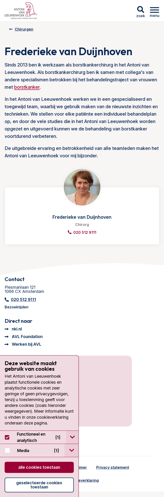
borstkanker (27, 87)
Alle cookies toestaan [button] (39, 467)
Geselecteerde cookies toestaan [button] (39, 484)
